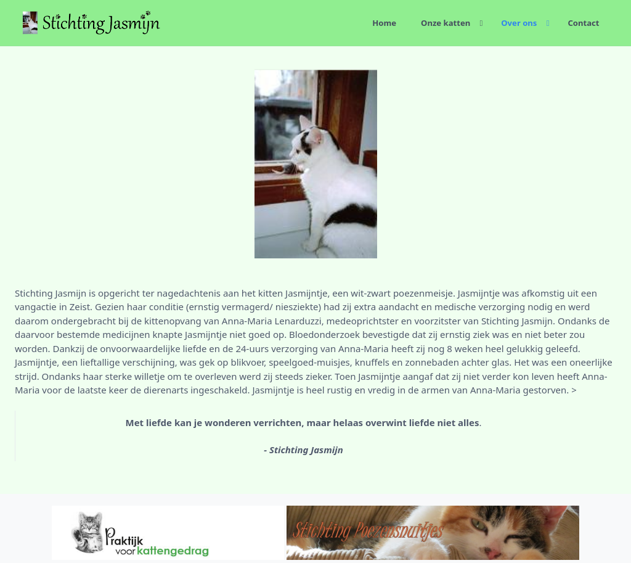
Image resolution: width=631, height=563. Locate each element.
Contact (583, 22)
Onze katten (445, 22)
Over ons (519, 22)
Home (384, 22)
